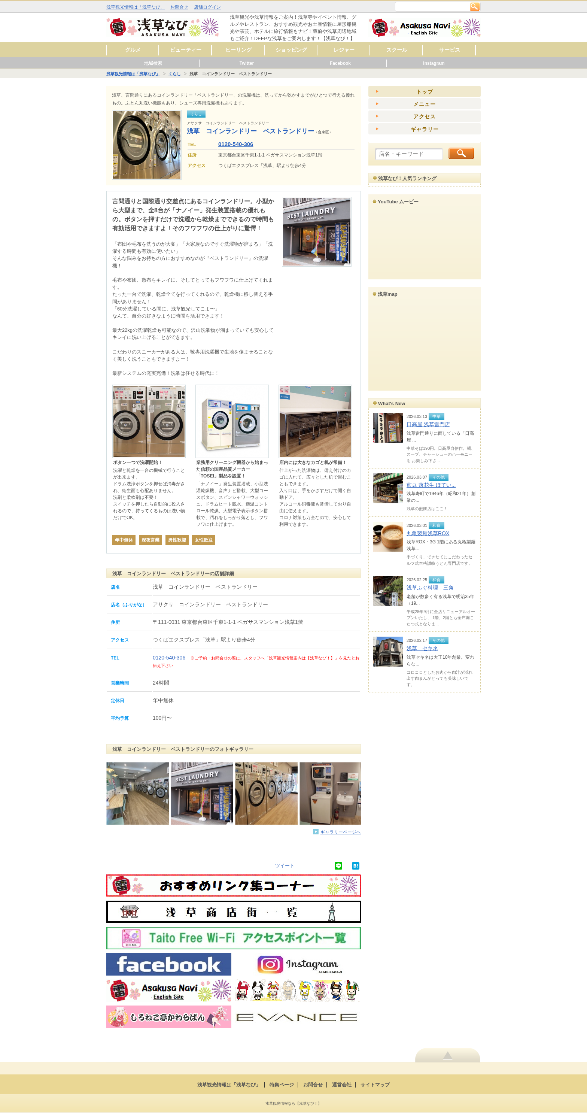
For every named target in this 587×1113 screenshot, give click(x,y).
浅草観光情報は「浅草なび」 (135, 7)
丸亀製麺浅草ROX (428, 533)
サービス (449, 50)
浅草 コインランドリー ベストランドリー (250, 131)
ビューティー (185, 50)
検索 (475, 6)
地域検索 (153, 63)
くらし (174, 74)
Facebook (340, 63)
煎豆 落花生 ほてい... (431, 485)
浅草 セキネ (422, 648)
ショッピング (291, 50)
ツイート (285, 865)
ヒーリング (238, 50)
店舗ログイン (207, 7)
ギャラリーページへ (340, 832)
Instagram (433, 63)
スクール (396, 50)
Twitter (247, 63)
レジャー (344, 50)
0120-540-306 (235, 144)
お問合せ (179, 7)
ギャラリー (425, 129)
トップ (424, 92)
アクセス (424, 116)
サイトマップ (375, 1085)
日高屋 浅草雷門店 (428, 424)
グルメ (133, 50)
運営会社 (342, 1085)
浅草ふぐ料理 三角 (430, 588)
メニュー (424, 104)
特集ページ (282, 1085)
